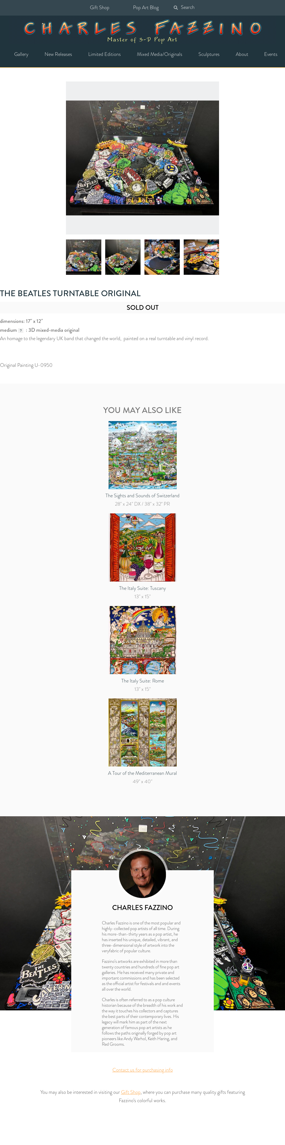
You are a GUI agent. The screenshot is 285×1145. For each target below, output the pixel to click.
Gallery (21, 54)
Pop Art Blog (146, 7)
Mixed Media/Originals (159, 54)
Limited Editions (104, 54)
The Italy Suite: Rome (142, 680)
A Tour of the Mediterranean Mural (142, 773)
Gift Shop (99, 7)
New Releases (58, 54)
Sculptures (209, 54)
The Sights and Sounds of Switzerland (142, 495)
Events (270, 54)
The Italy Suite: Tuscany (142, 588)
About (242, 54)
